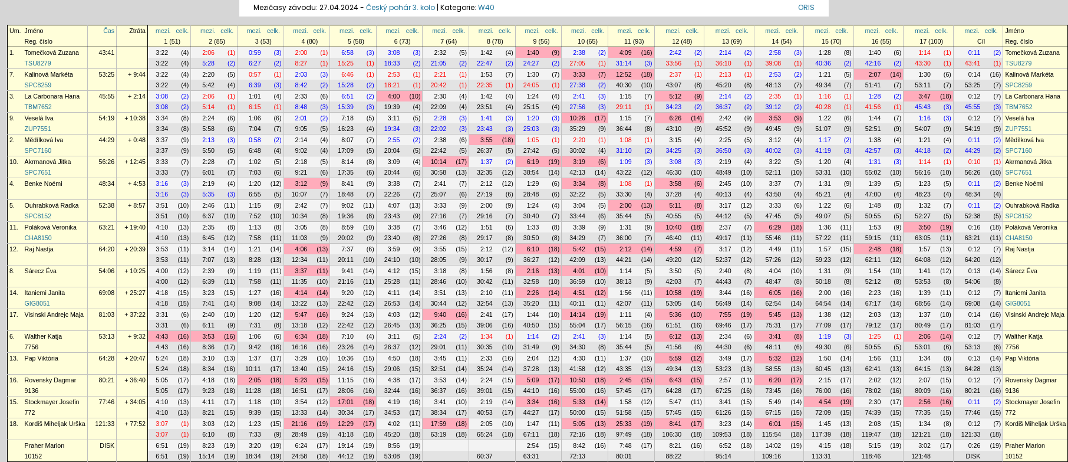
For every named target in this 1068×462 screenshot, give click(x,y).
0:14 (974, 74)
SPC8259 (38, 85)
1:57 (825, 249)
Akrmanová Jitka (48, 161)
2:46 (208, 205)
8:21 (208, 412)
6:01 (208, 172)
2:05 (255, 380)
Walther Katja (43, 336)
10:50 (577, 380)
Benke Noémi (43, 183)
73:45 (774, 390)
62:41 (873, 368)
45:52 (723, 128)
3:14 (208, 249)
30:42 (485, 281)
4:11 (394, 292)
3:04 (579, 205)
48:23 (923, 194)
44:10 (531, 390)
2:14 (725, 52)
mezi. (163, 30)
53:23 (723, 368)
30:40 (531, 215)
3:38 (394, 183)
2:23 (875, 292)
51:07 (823, 128)
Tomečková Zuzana (52, 52)
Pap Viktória (41, 358)
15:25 (346, 63)
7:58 (255, 237)
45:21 (823, 194)
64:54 (823, 303)
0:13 (974, 270)
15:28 (346, 85)
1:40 (533, 52)
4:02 (394, 423)
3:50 (924, 227)
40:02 (774, 150)
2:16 (533, 270)
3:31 (162, 314)
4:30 (579, 358)
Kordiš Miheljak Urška (55, 423)
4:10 (162, 227)
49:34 (823, 85)
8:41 (347, 183)
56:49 (723, 303)
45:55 (107, 96)
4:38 (394, 380)
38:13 (624, 281)
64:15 (923, 368)
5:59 (675, 358)
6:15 (255, 106)
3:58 (675, 183)
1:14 (924, 52)
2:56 (924, 401)
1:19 (255, 270)
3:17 (725, 205)
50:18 (823, 281)
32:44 (392, 390)
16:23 (346, 128)
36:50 (723, 150)
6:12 (675, 336)
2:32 (440, 52)
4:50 (394, 358)
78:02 (873, 390)
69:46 (723, 325)
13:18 (300, 325)
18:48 (346, 194)
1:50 (825, 358)
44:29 (107, 139)
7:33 (255, 434)
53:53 (923, 281)
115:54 (772, 434)
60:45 (823, 368)
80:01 (624, 456)
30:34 (346, 412)
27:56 (577, 106)
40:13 (723, 194)
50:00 (577, 412)
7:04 (255, 128)
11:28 (253, 390)
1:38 (875, 139)
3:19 (579, 161)
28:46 (438, 281)
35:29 (577, 128)
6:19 (533, 161)
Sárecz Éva (41, 270)
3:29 (301, 358)
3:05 (301, 227)
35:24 (485, 368)
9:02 (301, 150)
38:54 (531, 172)
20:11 (346, 259)
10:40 (674, 227)
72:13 (577, 456)
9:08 (255, 303)
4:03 (394, 314)
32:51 (438, 368)
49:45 (774, 128)
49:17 (723, 237)
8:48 (301, 106)
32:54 (485, 303)
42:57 (873, 150)
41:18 (346, 434)
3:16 (162, 183)
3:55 (486, 139)
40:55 (674, 215)
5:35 (208, 194)
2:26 (533, 292)
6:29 (775, 227)
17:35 (346, 172)
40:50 (531, 325)
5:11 (675, 205)
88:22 (674, 456)
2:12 (486, 183)
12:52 (624, 74)
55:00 (577, 390)
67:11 (531, 434)
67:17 (873, 303)
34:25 (674, 150)
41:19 (823, 150)
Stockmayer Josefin (52, 401)
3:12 (775, 139)
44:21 (624, 259)
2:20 (208, 74)
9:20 (347, 292)
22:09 (438, 106)
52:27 (923, 215)
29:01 (438, 346)
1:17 (825, 139)
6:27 (255, 63)
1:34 (486, 336)
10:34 (300, 215)
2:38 (579, 52)
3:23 (208, 292)
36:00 (624, 237)
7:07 (208, 259)
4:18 (162, 292)
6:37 (208, 215)
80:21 (107, 380)
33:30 (624, 194)
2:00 (301, 52)
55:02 (873, 172)
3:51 (162, 205)
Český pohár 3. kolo (400, 7)
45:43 (923, 106)
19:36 (346, 215)
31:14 (624, 63)
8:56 (394, 445)
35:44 (624, 215)
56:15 (624, 325)
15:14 (207, 456)
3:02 (924, 445)
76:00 (823, 390)
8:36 (208, 346)
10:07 (300, 194)
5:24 (162, 358)
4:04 (775, 270)
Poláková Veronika (51, 227)
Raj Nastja (39, 249)
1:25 (875, 336)
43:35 (624, 368)
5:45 (775, 314)
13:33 (300, 412)
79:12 (873, 325)
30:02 (577, 150)
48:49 (723, 172)
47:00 (873, 194)
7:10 (347, 336)
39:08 (774, 63)
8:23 (208, 445)
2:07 (875, 74)
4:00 (394, 96)
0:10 (974, 161)
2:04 (533, 358)
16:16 (300, 346)
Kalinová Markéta (49, 74)
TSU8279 (38, 63)
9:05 (301, 128)
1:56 (486, 270)
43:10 (674, 128)
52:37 (723, 259)
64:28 (107, 358)
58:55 (774, 368)
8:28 (255, 259)
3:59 (394, 249)
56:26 (107, 161)
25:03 (531, 128)
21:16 (346, 281)
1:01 (255, 96)
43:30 (923, 63)
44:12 (723, 215)
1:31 (875, 161)
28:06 (346, 390)
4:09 (625, 52)
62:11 (873, 259)
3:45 (440, 358)
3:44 (725, 292)
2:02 (875, 380)
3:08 (394, 52)
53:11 (923, 85)
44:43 (723, 281)
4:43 (162, 336)
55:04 (577, 325)
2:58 (775, 52)
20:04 (392, 150)
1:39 (875, 183)
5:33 (579, 401)
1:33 (533, 227)
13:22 (300, 303)
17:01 (346, 401)
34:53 (392, 412)
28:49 (300, 434)
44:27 (531, 412)
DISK (107, 445)
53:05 (674, 303)
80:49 (923, 325)
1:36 (825, 227)
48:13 (774, 85)
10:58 (674, 292)
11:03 (300, 237)
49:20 (674, 259)
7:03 (255, 172)
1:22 (825, 118)
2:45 (725, 183)
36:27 (531, 259)
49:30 (823, 346)
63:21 (107, 227)
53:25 (107, 74)
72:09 (823, 412)
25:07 (438, 194)
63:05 (923, 237)
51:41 (873, 85)
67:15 (774, 412)
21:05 (438, 63)
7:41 (208, 303)
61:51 (674, 325)
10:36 (346, 358)
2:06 (208, 52)
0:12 (974, 96)
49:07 (823, 215)
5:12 (675, 96)
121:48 (921, 456)
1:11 (625, 314)
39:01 (485, 390)
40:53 (485, 412)
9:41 (347, 270)
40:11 (577, 303)
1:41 (486, 118)
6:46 (347, 74)
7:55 (725, 314)
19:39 (392, 106)
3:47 (924, 96)
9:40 (440, 314)
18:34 (253, 456)
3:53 (775, 118)
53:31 (823, 172)
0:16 (974, 227)
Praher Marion (45, 445)
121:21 (921, 434)
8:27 (301, 63)
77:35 (923, 412)
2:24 (208, 118)
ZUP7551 (38, 128)
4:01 (579, 270)
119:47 (871, 434)
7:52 (255, 215)
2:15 (825, 380)
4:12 (394, 270)
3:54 (301, 401)
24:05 (531, 85)
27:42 (531, 150)
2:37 (675, 74)
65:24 (485, 434)
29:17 (485, 237)
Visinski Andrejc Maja (54, 314)
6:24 (301, 445)
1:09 (625, 161)
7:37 (347, 249)
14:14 (577, 314)
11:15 (346, 380)
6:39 (255, 85)
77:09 (823, 325)
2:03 (301, 74)
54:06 (107, 270)
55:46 (774, 237)
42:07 (624, 303)
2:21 (440, 74)
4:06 (301, 249)
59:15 (873, 237)
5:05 (162, 380)
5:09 (533, 380)
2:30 (440, 96)
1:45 (825, 423)
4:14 (301, 292)
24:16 (346, 368)
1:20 (533, 118)
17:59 (438, 423)
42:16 (873, 63)
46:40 (674, 237)
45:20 (723, 85)
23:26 (346, 346)
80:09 (923, 390)
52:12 (873, 281)
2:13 (725, 74)
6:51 (347, 96)
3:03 (208, 423)
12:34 (300, 259)
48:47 (774, 281)
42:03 (674, 281)
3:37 (162, 139)
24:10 (392, 259)
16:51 (300, 390)
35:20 (531, 303)
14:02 (774, 445)
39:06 (485, 325)
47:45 (774, 215)
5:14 (208, 106)
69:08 (107, 292)
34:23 (674, 106)
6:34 (301, 336)
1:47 (533, 423)
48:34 (107, 183)
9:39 (255, 412)
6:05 (775, 292)
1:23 (924, 183)
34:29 (577, 237)
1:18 (255, 401)
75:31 (774, 325)
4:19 (394, 401)
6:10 (533, 249)
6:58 (347, 52)
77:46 (107, 401)
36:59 (577, 281)
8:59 (347, 227)
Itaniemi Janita (45, 292)
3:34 (162, 118)
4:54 (825, 401)
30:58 (438, 172)
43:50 (774, 194)
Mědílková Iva (44, 139)
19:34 (392, 128)
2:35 (775, 96)
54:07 (923, 128)
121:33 (105, 423)
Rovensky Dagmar (51, 380)
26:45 (392, 325)
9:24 (347, 314)
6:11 (208, 325)
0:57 (255, 74)
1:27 (255, 292)
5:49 (775, 401)
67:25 (723, 390)
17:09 (346, 150)
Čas (108, 30)
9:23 (208, 390)
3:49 (725, 358)
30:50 (531, 237)
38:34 (438, 412)
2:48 (875, 249)
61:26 (723, 412)
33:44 (577, 215)
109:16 (772, 456)
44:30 (723, 346)
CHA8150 (38, 237)
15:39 (346, 106)
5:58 (208, 128)
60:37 (485, 456)
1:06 (255, 118)
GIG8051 (37, 303)
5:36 (675, 314)
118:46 (871, 456)
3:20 (255, 445)
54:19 (107, 118)
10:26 (577, 118)
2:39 (208, 270)
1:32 (924, 205)
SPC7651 (38, 172)
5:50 (208, 150)
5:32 (775, 358)
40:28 (823, 106)
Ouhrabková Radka (52, 205)
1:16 (825, 96)
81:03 (107, 314)
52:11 (774, 172)
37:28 (674, 194)
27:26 (438, 237)
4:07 (394, 205)
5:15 (875, 445)
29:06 (392, 368)
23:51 (485, 106)
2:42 (675, 52)
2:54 (533, 445)
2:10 (486, 292)
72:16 (577, 434)
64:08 (923, 259)
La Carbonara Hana (52, 96)
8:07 (347, 139)
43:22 (624, 172)
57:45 (624, 390)
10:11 (253, 368)
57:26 (774, 259)
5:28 (208, 63)
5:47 (301, 314)
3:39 (579, 227)
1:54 (875, 270)
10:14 (438, 161)
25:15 (531, 106)
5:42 (208, 85)
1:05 (533, 139)
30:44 (438, 303)
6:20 (775, 380)
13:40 (300, 368)
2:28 (440, 118)
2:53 (394, 74)
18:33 (392, 63)
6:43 (675, 380)
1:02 (255, 161)
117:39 (821, 434)
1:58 (625, 401)
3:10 (208, 358)
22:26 (392, 194)
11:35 (300, 281)
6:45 (208, 237)
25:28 (392, 281)
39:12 (774, 106)
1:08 (625, 139)
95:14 (723, 456)
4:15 (825, 445)
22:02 (438, 128)
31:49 (531, 346)
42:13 (577, 172)
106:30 (672, 434)
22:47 (485, 63)
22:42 (438, 150)
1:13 (255, 227)
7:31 (255, 325)
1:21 (825, 74)
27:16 (438, 215)
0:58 (255, 139)
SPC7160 (38, 150)
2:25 (725, 139)
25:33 (624, 423)
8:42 (301, 85)
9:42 (255, 346)
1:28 (825, 52)
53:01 (923, 346)
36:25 (438, 325)
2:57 (725, 380)
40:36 (823, 63)
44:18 (923, 150)
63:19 (438, 434)
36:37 (723, 106)
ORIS (806, 7)
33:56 (674, 63)
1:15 (625, 96)
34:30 (577, 346)
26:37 (485, 150)
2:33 (301, 96)
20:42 (438, 85)
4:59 (675, 249)
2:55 (394, 139)
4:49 (775, 249)
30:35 (485, 346)
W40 (486, 7)
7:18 (347, 118)
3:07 (162, 423)
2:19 (725, 161)
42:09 (577, 259)
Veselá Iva (39, 118)
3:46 (440, 227)
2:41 (579, 96)
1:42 (486, 52)
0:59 (255, 52)
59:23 (823, 259)
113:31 (821, 456)
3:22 (162, 52)
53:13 (107, 336)
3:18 (440, 270)
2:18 (301, 161)
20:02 (346, 237)
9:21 (301, 172)
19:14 (346, 445)
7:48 (625, 445)
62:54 (774, 303)
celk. (182, 30)
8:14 (347, 161)
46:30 (674, 172)
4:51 (579, 292)
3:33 (579, 74)
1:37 (486, 161)
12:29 (346, 423)
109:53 (721, 434)
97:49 (624, 434)
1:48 (875, 205)
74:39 (873, 412)
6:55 (255, 194)
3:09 (394, 161)
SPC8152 (38, 215)
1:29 (533, 183)
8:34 (208, 368)
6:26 (675, 118)
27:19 (485, 194)
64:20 (107, 249)
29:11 (624, 106)
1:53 (486, 74)
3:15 (675, 139)
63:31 (531, 456)
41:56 (873, 106)
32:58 (531, 281)
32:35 (485, 172)
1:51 (486, 227)
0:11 (974, 52)
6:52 (725, 445)
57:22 (823, 237)
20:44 (392, 172)
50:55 (873, 215)
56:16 (923, 172)
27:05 (577, 63)
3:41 (775, 336)
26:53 (392, 303)
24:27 (531, 63)
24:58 (300, 456)
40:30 (624, 85)
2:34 (725, 336)
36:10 (723, 63)
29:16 (485, 215)
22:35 (485, 85)
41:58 (577, 368)
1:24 (533, 96)
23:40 (392, 237)
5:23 (301, 380)
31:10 (624, 150)
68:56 (923, 303)
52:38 (107, 205)
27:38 (577, 85)
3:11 (394, 118)
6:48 (255, 150)
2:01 (301, 118)
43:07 (674, 85)
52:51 (873, 128)
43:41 (107, 52)
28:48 (531, 194)
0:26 (974, 445)
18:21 (392, 85)
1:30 (533, 74)
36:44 (624, 128)
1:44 (875, 118)
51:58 (624, 412)
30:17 (485, 259)
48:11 (774, 346)
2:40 (725, 270)
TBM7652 (38, 106)
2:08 (875, 423)
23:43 (485, 128)
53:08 (392, 456)
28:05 (438, 259)
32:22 (577, 194)
